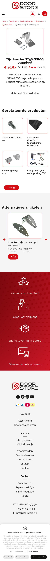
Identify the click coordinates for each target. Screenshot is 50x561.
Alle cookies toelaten (39, 557)
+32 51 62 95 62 (26, 508)
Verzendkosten (25, 455)
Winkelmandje (25, 444)
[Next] (45, 239)
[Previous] (4, 239)
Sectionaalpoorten (26, 21)
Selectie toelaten (22, 557)
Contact (25, 468)
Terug (12, 187)
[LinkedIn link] (27, 397)
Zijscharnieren (7, 25)
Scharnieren (40, 21)
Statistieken (32, 552)
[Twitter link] (23, 397)
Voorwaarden (25, 451)
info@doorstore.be (26, 513)
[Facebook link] (18, 397)
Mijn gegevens (25, 440)
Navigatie (25, 414)
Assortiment (13, 21)
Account (25, 433)
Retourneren (25, 459)
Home (4, 21)
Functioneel (18, 552)
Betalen (25, 463)
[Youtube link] (32, 397)
